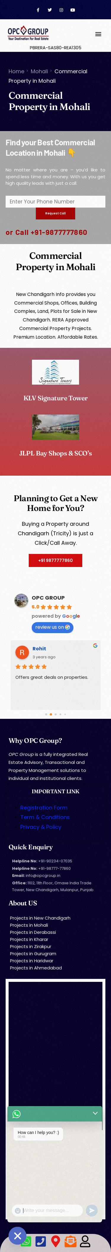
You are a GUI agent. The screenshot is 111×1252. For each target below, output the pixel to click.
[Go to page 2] (56, 714)
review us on (52, 627)
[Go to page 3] (60, 714)
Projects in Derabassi (33, 932)
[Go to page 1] (51, 714)
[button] (98, 34)
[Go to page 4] (65, 714)
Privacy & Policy (40, 827)
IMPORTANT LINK (55, 791)
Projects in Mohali (29, 925)
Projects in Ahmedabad (36, 968)
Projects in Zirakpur (30, 946)
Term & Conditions (45, 817)
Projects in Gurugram (33, 953)
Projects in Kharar (29, 939)
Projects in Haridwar (31, 961)
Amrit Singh (47, 648)
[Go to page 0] (46, 714)
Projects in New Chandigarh (40, 918)
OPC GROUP (48, 597)
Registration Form (43, 807)
